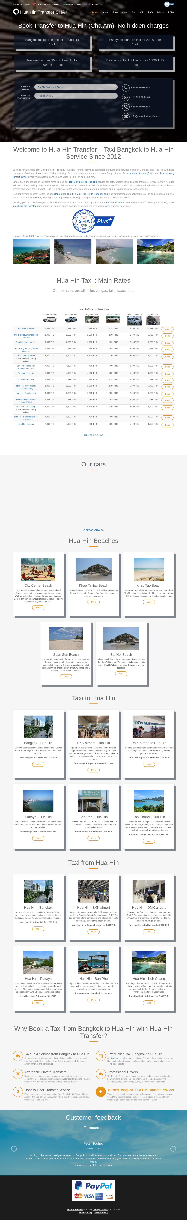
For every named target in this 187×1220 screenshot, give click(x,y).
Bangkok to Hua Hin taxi (67, 194)
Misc (160, 12)
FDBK (171, 12)
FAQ (150, 12)
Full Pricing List (93, 435)
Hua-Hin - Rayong (26, 424)
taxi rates (115, 1058)
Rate (115, 12)
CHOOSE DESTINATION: (24, 97)
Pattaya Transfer (100, 1210)
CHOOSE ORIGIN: (25, 88)
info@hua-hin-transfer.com (146, 116)
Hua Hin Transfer (75, 1210)
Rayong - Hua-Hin (26, 373)
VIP (142, 12)
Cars (124, 12)
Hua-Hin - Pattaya (26, 380)
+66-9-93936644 (140, 88)
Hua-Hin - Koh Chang (25, 407)
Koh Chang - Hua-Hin (25, 356)
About (105, 12)
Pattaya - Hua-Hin (26, 329)
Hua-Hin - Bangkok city (26, 393)
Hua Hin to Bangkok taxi (95, 194)
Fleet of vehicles (94, 530)
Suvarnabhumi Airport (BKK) (137, 173)
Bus (134, 12)
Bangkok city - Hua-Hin (26, 342)
